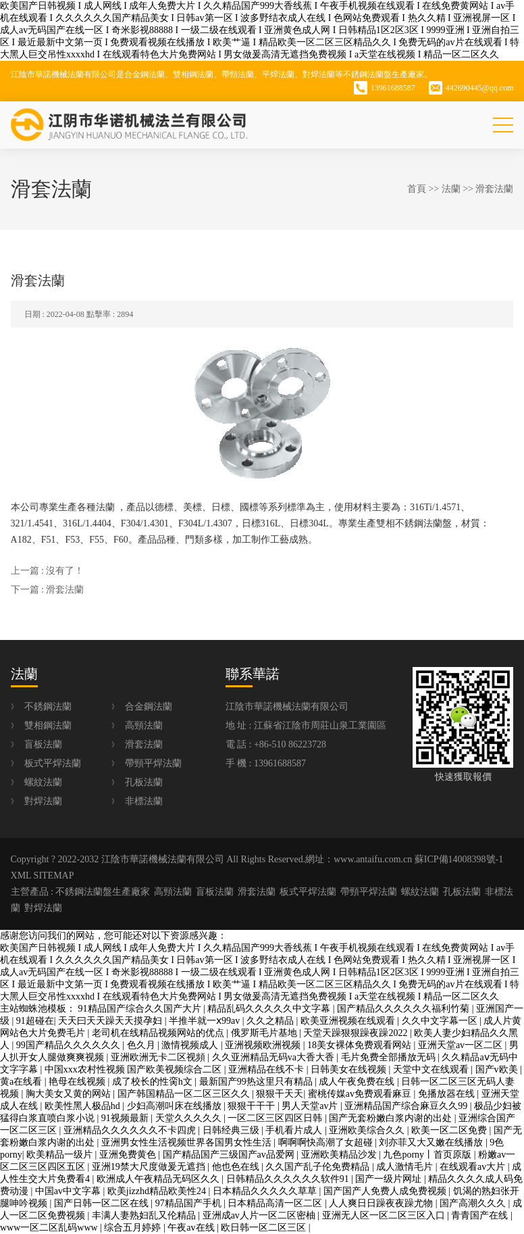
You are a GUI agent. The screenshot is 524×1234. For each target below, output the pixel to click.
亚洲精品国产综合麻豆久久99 (407, 1106)
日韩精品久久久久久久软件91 (289, 1179)
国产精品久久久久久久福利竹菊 (404, 1009)
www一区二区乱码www (50, 1228)
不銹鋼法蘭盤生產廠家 (102, 892)
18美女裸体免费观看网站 (360, 1045)
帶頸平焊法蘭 (153, 763)
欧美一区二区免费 (450, 1130)
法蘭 (451, 189)
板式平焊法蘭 (52, 763)
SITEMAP (54, 875)
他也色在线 (237, 1167)
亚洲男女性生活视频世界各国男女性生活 (187, 1142)
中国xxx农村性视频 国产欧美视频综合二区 (134, 1069)
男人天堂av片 (311, 1106)
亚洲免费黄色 (129, 1155)
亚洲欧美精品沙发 (340, 1155)
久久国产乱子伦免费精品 (318, 1167)
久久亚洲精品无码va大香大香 (274, 1057)
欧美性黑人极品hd (84, 1106)
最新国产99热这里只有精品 (257, 1082)
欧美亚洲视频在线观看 (349, 1021)
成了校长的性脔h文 (153, 1082)
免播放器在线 (447, 1094)
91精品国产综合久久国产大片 (141, 1009)
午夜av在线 (192, 1228)
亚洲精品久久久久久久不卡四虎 (131, 1130)
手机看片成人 (295, 1130)
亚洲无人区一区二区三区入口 (385, 1215)
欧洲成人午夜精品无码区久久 (159, 1179)
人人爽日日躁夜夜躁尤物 (382, 1203)
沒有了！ (65, 571)
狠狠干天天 (279, 1094)
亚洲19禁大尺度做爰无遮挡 (150, 1167)
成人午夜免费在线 (358, 1082)
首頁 (416, 189)
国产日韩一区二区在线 (102, 1203)
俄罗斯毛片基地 (265, 1033)
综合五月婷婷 (133, 1228)
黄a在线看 (22, 1082)
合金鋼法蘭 (148, 706)
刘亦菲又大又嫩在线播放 (432, 1142)
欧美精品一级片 (60, 1155)
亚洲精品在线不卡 (267, 1069)
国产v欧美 (498, 1069)
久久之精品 (271, 1021)
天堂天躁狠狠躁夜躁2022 (356, 1033)
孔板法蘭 (144, 782)
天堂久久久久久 (189, 1118)
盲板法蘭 (43, 744)
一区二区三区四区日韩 (276, 1118)
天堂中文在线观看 (432, 1069)
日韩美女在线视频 (350, 1069)
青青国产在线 (480, 1215)
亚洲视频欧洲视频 (264, 1045)
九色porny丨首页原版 (428, 1155)
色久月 (142, 1045)
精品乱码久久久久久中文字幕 (270, 1009)
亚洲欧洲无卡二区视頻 (159, 1057)
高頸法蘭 (144, 725)
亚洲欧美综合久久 (368, 1130)
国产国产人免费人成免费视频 (386, 1191)
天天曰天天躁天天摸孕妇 (111, 1021)
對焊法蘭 (43, 801)
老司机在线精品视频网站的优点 (159, 1033)
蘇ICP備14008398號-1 (459, 859)
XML (21, 875)
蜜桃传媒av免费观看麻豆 (361, 1094)
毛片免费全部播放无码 (389, 1057)
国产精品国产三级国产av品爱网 (230, 1155)
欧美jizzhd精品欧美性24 (158, 1191)
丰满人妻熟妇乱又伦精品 (145, 1215)
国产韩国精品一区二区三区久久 (185, 1094)
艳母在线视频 (78, 1082)
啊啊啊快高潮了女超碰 (326, 1142)
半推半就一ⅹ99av (205, 1021)
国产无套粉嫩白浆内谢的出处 (391, 1118)
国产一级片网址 (389, 1179)
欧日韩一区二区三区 (265, 1228)
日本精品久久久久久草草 (266, 1191)
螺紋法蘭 (43, 782)
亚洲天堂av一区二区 (461, 1045)
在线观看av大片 (474, 1167)
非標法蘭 (144, 801)
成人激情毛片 (406, 1167)
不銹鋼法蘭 (48, 706)
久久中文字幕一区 (441, 1021)
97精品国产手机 (189, 1203)
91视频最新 (126, 1118)
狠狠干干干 (253, 1106)
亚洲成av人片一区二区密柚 (260, 1215)
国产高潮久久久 (474, 1203)
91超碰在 (35, 1021)
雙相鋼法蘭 (48, 725)
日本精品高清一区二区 (276, 1203)
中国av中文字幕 (69, 1191)
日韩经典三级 (232, 1130)
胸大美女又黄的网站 (69, 1094)
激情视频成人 (191, 1045)
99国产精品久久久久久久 (69, 1045)
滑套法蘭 (494, 189)
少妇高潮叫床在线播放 (175, 1106)
